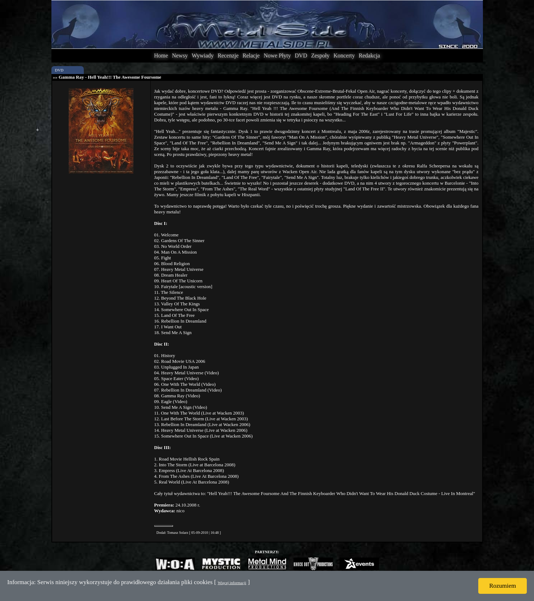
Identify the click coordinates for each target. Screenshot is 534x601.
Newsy (180, 55)
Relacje (251, 55)
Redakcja (369, 55)
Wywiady (203, 55)
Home (161, 55)
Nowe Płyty (277, 55)
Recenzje (228, 55)
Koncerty (344, 55)
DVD (301, 55)
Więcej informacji (232, 583)
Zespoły (320, 55)
